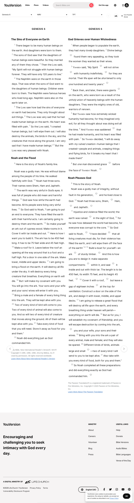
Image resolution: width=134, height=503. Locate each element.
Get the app (103, 5)
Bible (27, 5)
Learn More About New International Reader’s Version (33, 359)
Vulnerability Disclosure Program (16, 491)
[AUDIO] (108, 16)
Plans (36, 5)
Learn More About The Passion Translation (85, 392)
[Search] (70, 5)
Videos (46, 5)
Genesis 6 (17, 14)
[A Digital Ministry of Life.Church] (67, 480)
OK (126, 496)
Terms (45, 488)
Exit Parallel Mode (126, 16)
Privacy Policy (35, 488)
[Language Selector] (115, 5)
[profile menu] (125, 5)
